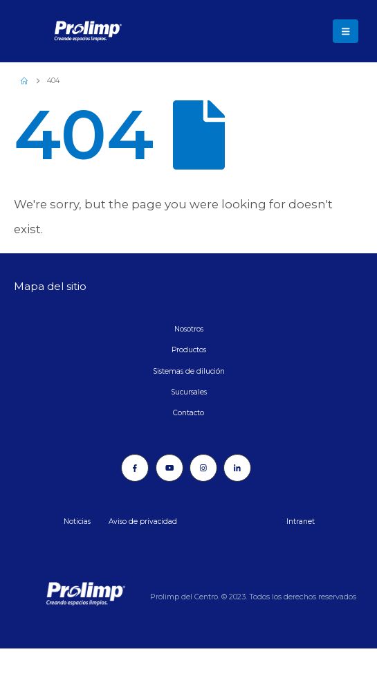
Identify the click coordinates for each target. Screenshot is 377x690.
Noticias (77, 521)
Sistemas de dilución (189, 371)
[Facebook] (135, 468)
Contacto (188, 412)
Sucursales (189, 392)
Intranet (300, 521)
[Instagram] (203, 468)
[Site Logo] (52, 31)
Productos (189, 349)
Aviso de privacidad (143, 521)
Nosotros (188, 329)
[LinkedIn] (237, 468)
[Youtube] (169, 468)
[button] (345, 31)
